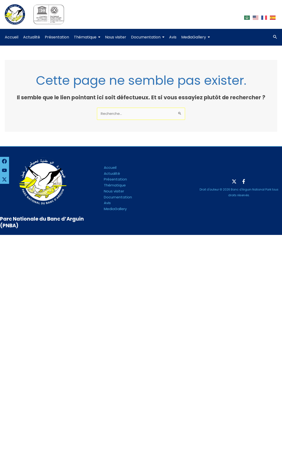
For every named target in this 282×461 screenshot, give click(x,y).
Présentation (115, 179)
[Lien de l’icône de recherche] (275, 37)
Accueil (110, 167)
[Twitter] (234, 181)
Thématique (115, 185)
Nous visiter (114, 191)
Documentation (118, 197)
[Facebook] (243, 181)
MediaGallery (115, 208)
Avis (107, 202)
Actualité (112, 173)
